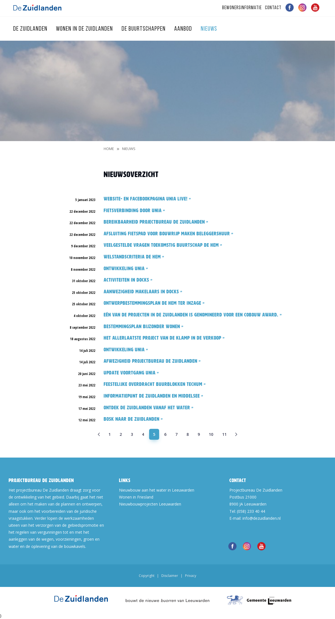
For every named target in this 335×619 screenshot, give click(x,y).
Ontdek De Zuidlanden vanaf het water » (148, 407)
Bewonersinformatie (242, 8)
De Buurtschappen (144, 29)
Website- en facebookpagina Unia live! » (147, 199)
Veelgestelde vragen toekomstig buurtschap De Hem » (163, 245)
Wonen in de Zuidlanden (85, 29)
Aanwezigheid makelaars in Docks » (143, 291)
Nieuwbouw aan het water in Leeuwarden (156, 490)
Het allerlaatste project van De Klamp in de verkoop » (164, 338)
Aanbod (183, 29)
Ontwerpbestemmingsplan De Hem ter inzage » (154, 303)
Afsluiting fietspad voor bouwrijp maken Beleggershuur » (168, 233)
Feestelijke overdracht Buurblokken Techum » (155, 384)
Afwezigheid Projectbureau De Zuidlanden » (152, 361)
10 (211, 434)
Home (109, 148)
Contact (273, 8)
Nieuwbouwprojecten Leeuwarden (150, 504)
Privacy (190, 575)
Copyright (146, 575)
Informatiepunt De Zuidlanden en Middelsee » (153, 396)
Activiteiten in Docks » (128, 280)
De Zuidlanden (31, 29)
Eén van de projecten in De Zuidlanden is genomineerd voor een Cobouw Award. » (193, 315)
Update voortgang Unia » (131, 373)
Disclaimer (169, 575)
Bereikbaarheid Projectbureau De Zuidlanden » (156, 222)
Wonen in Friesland (136, 497)
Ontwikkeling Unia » (126, 268)
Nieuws (128, 148)
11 (224, 434)
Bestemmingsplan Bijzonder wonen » (143, 326)
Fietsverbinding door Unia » (134, 210)
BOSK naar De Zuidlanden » (133, 419)
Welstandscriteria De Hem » (134, 257)
